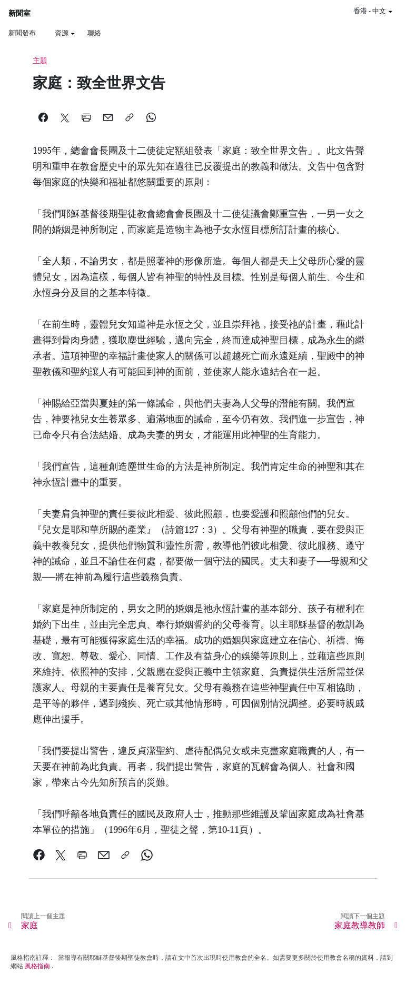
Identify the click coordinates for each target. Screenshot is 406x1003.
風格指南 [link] (37, 966)
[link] (39, 855)
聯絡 (94, 32)
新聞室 (19, 13)
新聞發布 (22, 32)
